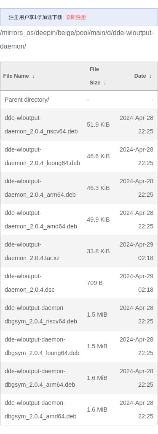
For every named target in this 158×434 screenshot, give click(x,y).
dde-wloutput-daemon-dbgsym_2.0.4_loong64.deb (42, 346)
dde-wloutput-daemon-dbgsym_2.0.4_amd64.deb (40, 409)
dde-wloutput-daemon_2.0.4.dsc (29, 283)
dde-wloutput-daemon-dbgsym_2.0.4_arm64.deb (40, 378)
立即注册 (76, 17)
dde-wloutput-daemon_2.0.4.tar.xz (32, 251)
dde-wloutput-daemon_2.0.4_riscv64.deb (41, 124)
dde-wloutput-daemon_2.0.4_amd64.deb (41, 219)
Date (140, 76)
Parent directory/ (27, 99)
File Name (16, 76)
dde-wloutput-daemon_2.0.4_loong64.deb (42, 156)
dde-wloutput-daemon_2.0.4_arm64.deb (40, 188)
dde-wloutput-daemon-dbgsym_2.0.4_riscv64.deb (41, 314)
